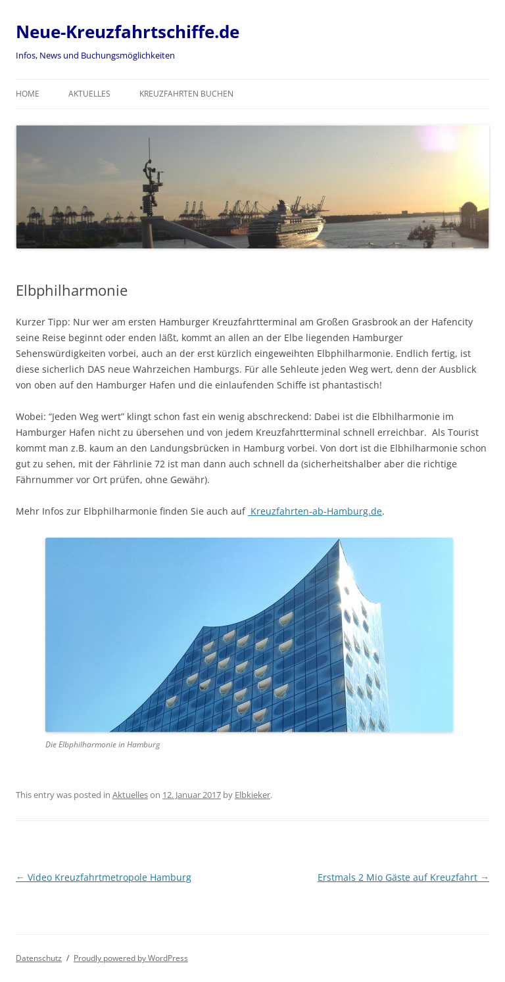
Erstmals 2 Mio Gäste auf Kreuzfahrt (403, 877)
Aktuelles (89, 93)
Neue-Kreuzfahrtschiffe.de (127, 31)
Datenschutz (39, 958)
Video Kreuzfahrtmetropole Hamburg (103, 877)
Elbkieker (252, 795)
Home (27, 93)
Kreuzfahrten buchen (186, 93)
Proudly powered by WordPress (131, 958)
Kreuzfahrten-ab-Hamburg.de (315, 511)
